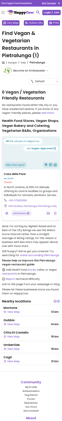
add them (47, 113)
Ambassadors (31, 391)
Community (31, 382)
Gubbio (9, 320)
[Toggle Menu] (3, 12)
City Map (11, 23)
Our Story (31, 406)
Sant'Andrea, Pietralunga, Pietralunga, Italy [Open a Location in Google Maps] (32, 206)
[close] (59, 3)
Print (54, 23)
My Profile (31, 387)
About (31, 418)
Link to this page (12, 284)
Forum (31, 399)
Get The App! (49, 3)
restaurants (9, 274)
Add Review (21, 213)
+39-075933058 (17, 200)
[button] (55, 301)
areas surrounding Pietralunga (39, 255)
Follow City (34, 23)
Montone (10, 308)
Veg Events (31, 395)
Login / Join (51, 12)
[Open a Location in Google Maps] (7, 213)
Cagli (7, 357)
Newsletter (31, 403)
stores (31, 270)
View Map (11, 312)
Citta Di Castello (16, 332)
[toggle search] (38, 12)
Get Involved (31, 410)
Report (10, 279)
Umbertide (11, 345)
